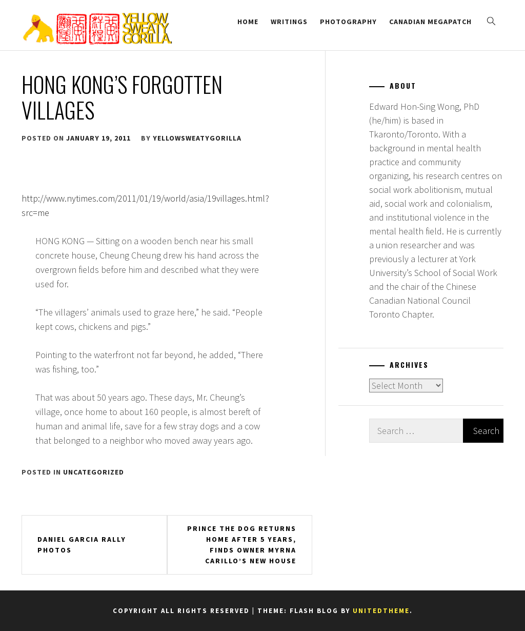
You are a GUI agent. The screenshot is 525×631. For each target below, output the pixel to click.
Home (247, 21)
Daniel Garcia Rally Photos (81, 545)
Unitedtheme (381, 610)
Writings (289, 21)
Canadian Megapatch (430, 21)
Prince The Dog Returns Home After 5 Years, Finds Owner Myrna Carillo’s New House (241, 544)
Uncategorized (93, 472)
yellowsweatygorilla (197, 138)
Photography (348, 21)
